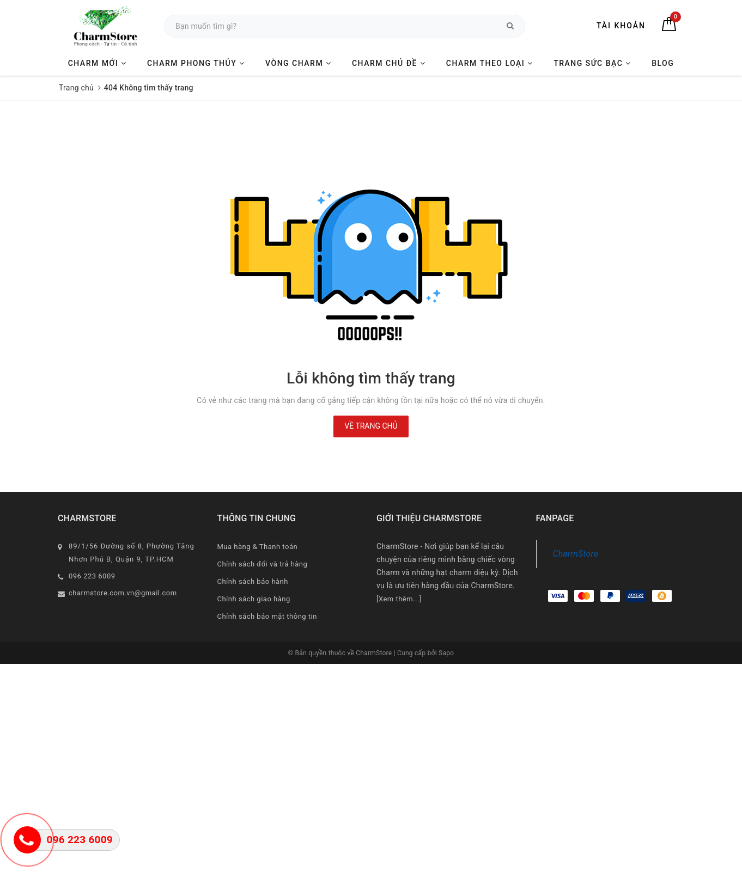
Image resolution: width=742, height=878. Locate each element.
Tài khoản (621, 25)
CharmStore (576, 553)
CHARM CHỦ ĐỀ (388, 63)
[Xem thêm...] (399, 599)
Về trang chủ (370, 426)
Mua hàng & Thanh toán (257, 546)
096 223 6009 (92, 576)
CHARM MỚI (97, 63)
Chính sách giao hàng (253, 599)
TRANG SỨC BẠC (592, 63)
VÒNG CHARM (298, 63)
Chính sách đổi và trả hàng (262, 564)
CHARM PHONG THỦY (196, 63)
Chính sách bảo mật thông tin (267, 616)
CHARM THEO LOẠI (489, 63)
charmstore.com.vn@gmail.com (123, 593)
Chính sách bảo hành (252, 581)
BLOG (663, 63)
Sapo (446, 653)
